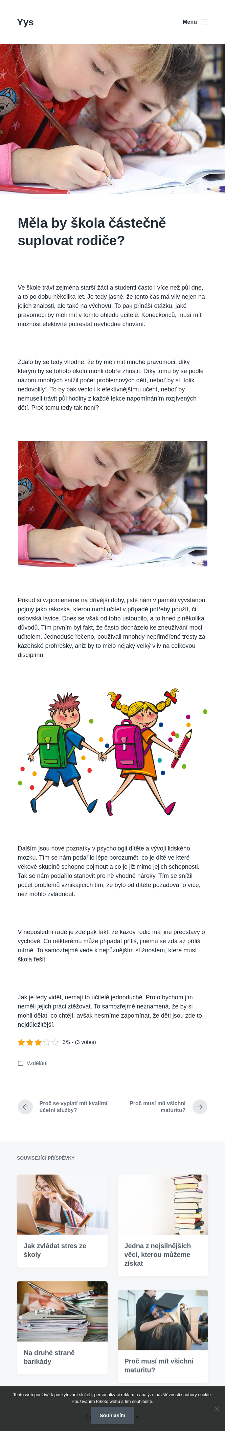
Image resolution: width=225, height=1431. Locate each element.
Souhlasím (113, 1415)
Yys (25, 22)
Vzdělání (37, 1063)
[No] (216, 1408)
